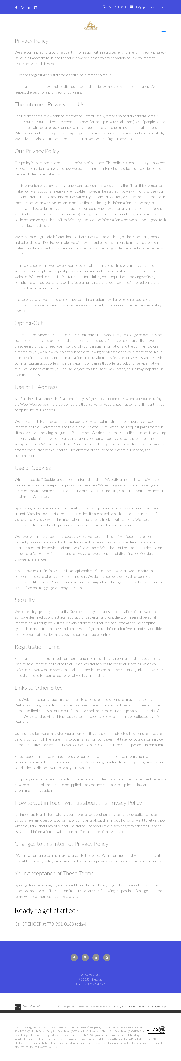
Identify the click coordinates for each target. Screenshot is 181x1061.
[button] (16, 7)
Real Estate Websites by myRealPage (147, 1006)
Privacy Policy (120, 1006)
